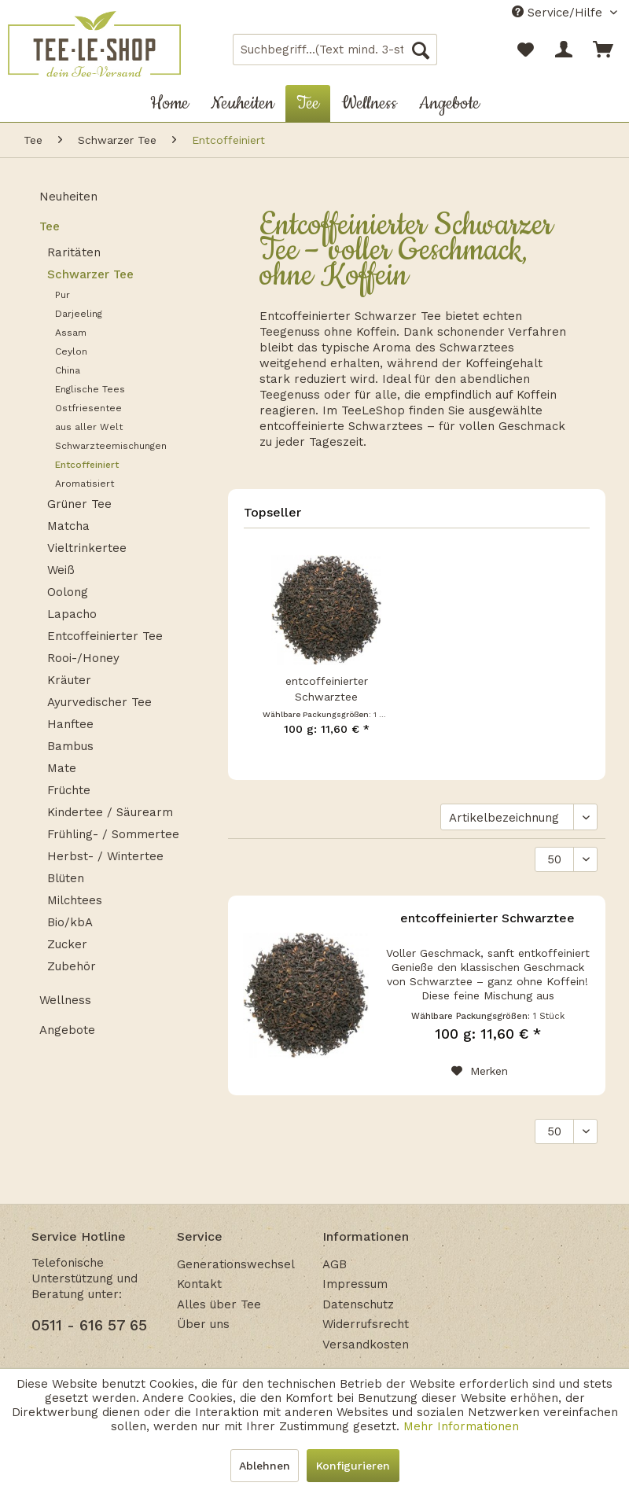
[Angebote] (449, 103)
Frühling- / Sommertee (113, 834)
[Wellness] (369, 103)
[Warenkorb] (604, 49)
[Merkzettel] (525, 49)
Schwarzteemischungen (111, 445)
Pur (62, 294)
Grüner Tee (79, 504)
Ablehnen (264, 1465)
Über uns (203, 1324)
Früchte (68, 790)
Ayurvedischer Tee (99, 702)
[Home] (169, 103)
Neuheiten (68, 196)
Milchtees (74, 900)
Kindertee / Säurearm (110, 812)
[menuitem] (335, 49)
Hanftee (70, 724)
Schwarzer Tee (90, 274)
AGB (334, 1264)
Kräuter (69, 680)
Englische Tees (90, 389)
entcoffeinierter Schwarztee (326, 689)
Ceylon (71, 351)
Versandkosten (365, 1344)
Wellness (65, 1000)
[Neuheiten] (242, 103)
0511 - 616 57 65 (89, 1325)
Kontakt (199, 1284)
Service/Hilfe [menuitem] (559, 13)
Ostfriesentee (88, 408)
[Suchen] (420, 49)
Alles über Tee (219, 1304)
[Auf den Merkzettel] (479, 1070)
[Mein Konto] (564, 49)
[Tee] (307, 103)
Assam (70, 332)
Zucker (67, 944)
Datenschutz (358, 1304)
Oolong (67, 592)
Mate (61, 768)
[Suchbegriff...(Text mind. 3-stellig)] (335, 49)
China (67, 370)
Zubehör (71, 966)
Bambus (70, 746)
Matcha (68, 526)
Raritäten (74, 252)
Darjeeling (78, 313)
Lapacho (72, 614)
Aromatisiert (84, 483)
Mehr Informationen (461, 1426)
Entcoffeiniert (87, 464)
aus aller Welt (89, 426)
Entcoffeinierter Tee (105, 636)
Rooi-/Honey (83, 658)
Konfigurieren (353, 1465)
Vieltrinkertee (87, 548)
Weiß (61, 570)
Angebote (67, 1030)
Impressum (355, 1284)
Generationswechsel (236, 1264)
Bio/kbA (70, 922)
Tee (49, 226)
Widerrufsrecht (365, 1324)
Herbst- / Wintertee (105, 856)
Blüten (65, 878)
